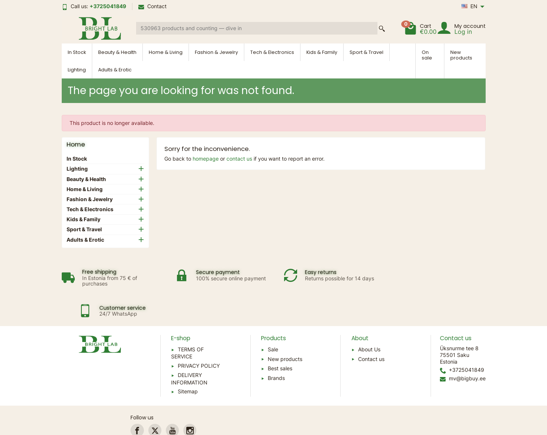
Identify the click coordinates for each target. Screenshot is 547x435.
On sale (427, 55)
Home (76, 144)
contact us (239, 158)
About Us (369, 318)
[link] (137, 399)
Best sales (280, 337)
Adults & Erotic (115, 70)
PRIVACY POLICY (199, 335)
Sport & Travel (366, 52)
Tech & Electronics (272, 52)
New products (461, 55)
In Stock (77, 52)
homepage (206, 158)
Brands (276, 347)
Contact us (371, 328)
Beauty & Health (117, 52)
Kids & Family (321, 52)
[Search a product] (256, 28)
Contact (152, 6)
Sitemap (188, 360)
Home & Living (166, 52)
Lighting (77, 70)
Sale (273, 318)
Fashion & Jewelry (216, 52)
